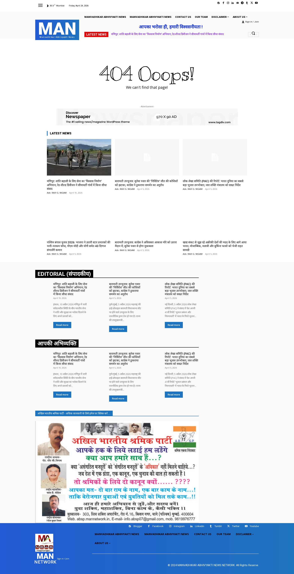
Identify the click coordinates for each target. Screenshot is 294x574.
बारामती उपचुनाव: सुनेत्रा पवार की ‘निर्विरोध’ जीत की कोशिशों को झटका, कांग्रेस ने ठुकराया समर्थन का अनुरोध (146, 183)
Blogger (138, 524)
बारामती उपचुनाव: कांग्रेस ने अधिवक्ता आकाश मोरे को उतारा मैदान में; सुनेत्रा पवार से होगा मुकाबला (145, 244)
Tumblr (218, 524)
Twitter (235, 524)
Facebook (158, 524)
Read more (62, 324)
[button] (253, 33)
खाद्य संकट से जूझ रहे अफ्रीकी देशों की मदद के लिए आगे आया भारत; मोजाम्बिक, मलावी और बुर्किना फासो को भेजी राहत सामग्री (215, 246)
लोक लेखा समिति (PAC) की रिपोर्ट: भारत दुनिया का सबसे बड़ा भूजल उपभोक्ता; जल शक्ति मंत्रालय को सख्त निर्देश (214, 185)
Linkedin (199, 524)
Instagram (179, 524)
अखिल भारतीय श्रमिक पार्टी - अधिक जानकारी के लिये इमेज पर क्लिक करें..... (74, 411)
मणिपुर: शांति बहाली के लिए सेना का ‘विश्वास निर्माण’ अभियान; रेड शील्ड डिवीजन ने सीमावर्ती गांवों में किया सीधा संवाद (167, 34)
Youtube (254, 524)
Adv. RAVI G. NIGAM (57, 192)
